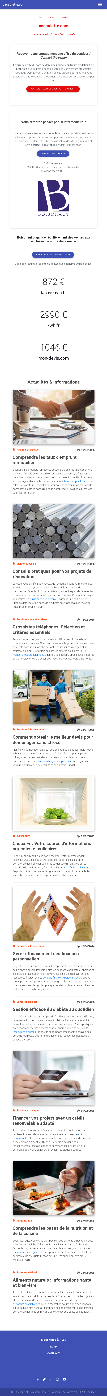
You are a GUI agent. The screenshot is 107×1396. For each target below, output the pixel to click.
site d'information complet (79, 867)
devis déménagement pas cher (53, 760)
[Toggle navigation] (100, 4)
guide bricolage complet (43, 598)
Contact (53, 1353)
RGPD (53, 1346)
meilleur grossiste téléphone (28, 654)
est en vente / (53, 34)
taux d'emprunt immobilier (78, 480)
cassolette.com (53, 25)
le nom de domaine (53, 17)
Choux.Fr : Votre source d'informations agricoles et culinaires (52, 846)
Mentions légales (53, 1339)
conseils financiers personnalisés (61, 977)
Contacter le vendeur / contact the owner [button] (53, 89)
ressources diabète (23, 1031)
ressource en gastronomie (32, 1251)
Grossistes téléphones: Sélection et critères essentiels (49, 629)
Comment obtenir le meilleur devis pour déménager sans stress (53, 739)
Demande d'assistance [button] (53, 153)
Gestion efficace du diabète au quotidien (53, 1009)
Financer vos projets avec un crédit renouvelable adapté (48, 1120)
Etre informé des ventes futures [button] (53, 254)
